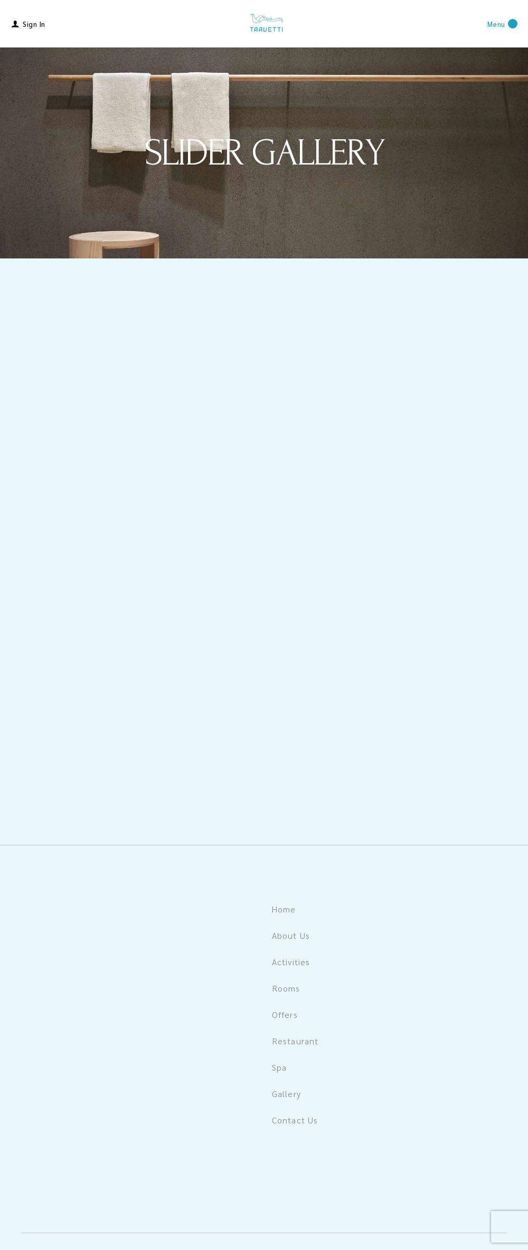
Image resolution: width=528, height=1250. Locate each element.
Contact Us (295, 1120)
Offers (285, 1014)
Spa (279, 1067)
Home (284, 909)
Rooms (286, 988)
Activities (291, 961)
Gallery (286, 1093)
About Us (291, 935)
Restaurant (295, 1040)
